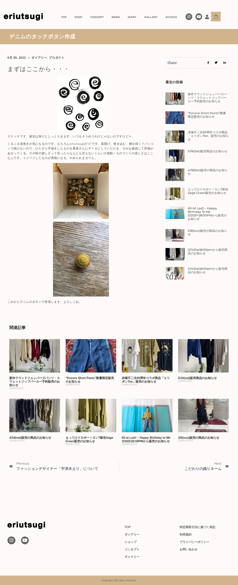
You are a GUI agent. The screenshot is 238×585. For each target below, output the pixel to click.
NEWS (116, 17)
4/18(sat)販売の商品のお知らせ (30, 437)
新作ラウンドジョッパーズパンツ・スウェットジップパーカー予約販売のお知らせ (207, 97)
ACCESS (171, 17)
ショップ (130, 542)
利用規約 (186, 534)
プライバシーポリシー (194, 542)
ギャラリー (132, 556)
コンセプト (132, 549)
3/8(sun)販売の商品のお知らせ (198, 437)
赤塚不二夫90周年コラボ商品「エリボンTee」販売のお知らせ (208, 135)
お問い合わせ (188, 549)
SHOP (78, 17)
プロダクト (57, 57)
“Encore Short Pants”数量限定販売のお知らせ (207, 114)
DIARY (132, 17)
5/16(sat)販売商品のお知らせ (207, 151)
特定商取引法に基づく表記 (197, 527)
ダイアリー (39, 57)
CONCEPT (97, 17)
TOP (64, 17)
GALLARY (151, 17)
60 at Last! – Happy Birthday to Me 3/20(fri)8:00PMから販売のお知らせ (207, 214)
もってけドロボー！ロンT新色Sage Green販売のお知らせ (208, 191)
